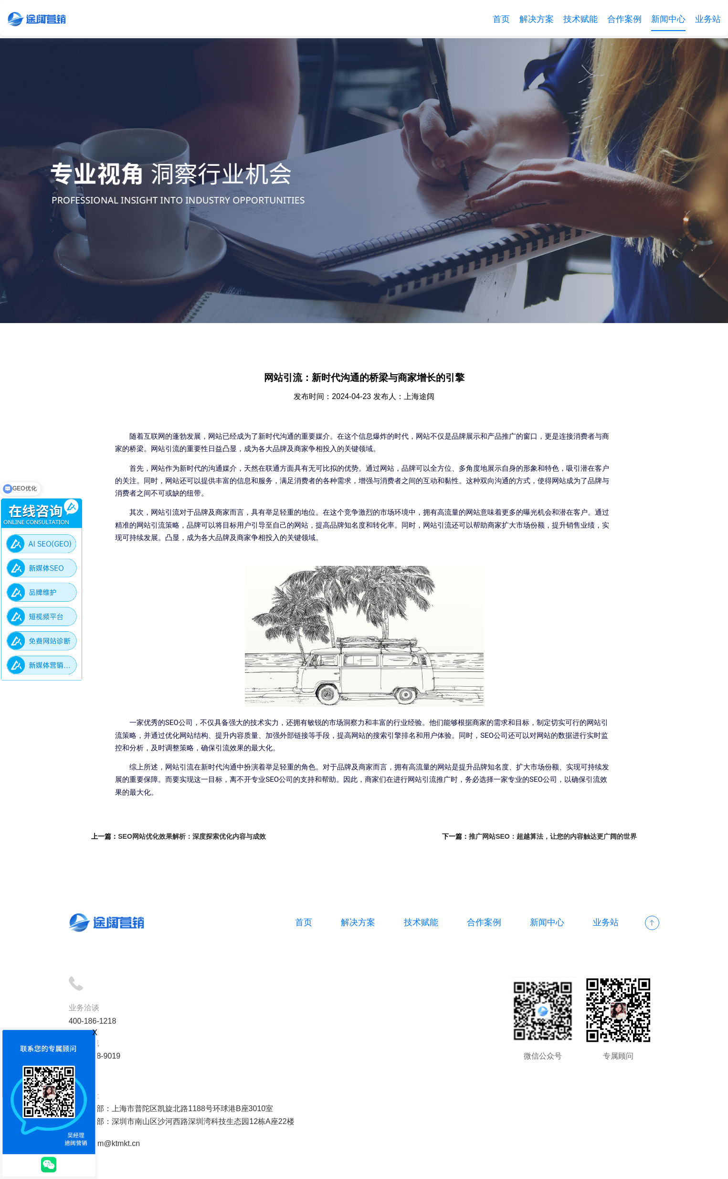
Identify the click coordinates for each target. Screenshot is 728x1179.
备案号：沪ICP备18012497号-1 (283, 1165)
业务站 (708, 19)
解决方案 (536, 19)
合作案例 (624, 19)
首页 (501, 19)
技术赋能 (580, 19)
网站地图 (357, 1165)
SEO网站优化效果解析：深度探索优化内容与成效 (199, 839)
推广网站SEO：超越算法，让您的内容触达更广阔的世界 (546, 839)
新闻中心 (668, 19)
